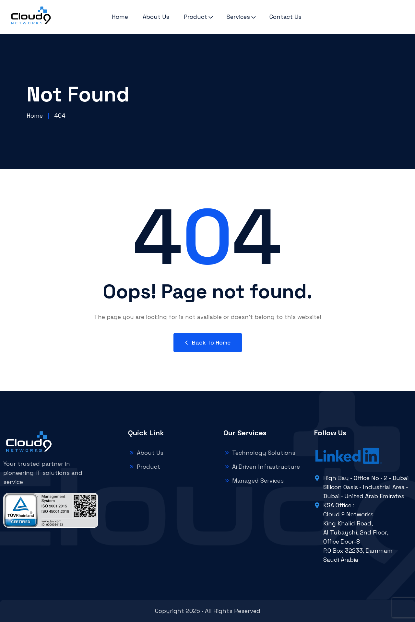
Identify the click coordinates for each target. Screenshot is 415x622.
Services (238, 16)
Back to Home (208, 342)
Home (120, 16)
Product (195, 16)
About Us (156, 16)
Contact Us (285, 16)
